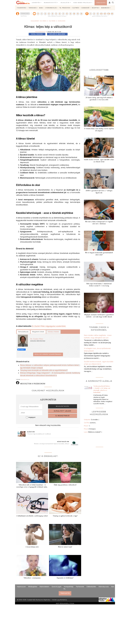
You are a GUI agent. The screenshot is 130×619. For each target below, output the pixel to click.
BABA (41, 8)
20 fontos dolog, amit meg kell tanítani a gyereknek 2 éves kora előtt (99, 98)
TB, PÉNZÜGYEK (64, 8)
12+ (112, 13)
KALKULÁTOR (65, 2)
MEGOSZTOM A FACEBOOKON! (30, 383)
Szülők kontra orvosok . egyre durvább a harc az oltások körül (99, 160)
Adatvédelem (44, 587)
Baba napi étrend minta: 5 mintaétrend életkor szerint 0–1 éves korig (98, 284)
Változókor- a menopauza (32, 578)
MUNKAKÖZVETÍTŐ (50, 2)
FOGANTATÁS (21, 8)
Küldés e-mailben (57, 34)
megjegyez (31, 417)
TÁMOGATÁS (101, 2)
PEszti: (87, 426)
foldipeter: (91, 419)
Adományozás (104, 587)
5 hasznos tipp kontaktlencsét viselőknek (39, 434)
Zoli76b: (90, 423)
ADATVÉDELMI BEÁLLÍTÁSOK (65, 603)
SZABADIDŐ (85, 8)
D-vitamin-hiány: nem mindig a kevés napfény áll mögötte (99, 129)
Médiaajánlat (32, 587)
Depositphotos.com (25, 379)
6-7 (105, 13)
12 (81, 13)
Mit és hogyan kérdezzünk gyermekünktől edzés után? (99, 253)
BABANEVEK (105, 8)
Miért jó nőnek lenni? (65, 547)
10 (74, 13)
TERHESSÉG (33, 8)
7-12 (108, 13)
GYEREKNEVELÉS (51, 8)
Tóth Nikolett (40, 31)
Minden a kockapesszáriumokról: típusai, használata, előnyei (51, 444)
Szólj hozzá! (37, 34)
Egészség (62, 21)
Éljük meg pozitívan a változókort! (65, 485)
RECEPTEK (95, 8)
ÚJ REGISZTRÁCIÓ (62, 416)
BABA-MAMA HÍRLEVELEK (82, 2)
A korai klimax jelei (32, 547)
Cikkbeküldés (91, 587)
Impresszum (21, 587)
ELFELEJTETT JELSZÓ (62, 411)
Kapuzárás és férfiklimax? (65, 578)
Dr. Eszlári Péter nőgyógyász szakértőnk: (49, 326)
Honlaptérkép (69, 587)
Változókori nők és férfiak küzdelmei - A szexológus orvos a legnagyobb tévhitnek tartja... (32, 486)
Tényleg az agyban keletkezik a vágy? (65, 516)
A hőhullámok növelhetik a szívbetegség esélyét (32, 516)
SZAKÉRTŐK (36, 2)
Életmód (52, 21)
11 (77, 13)
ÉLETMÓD (76, 8)
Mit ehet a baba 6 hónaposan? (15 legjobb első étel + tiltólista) (99, 222)
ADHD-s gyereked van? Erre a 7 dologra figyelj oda (99, 191)
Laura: (93, 432)
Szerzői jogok (56, 587)
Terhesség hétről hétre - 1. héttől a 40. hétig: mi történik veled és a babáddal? (102, 389)
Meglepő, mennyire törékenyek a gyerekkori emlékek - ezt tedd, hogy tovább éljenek (99, 315)
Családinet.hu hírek (39, 21)
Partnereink (80, 587)
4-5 (101, 13)
